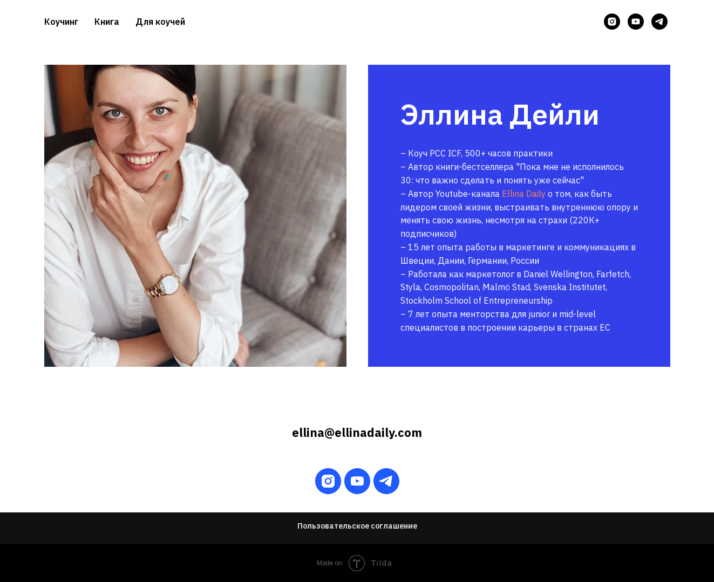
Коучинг (61, 21)
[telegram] (659, 21)
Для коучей (160, 21)
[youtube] (636, 21)
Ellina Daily (524, 193)
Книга (106, 21)
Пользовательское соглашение (357, 526)
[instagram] (612, 21)
